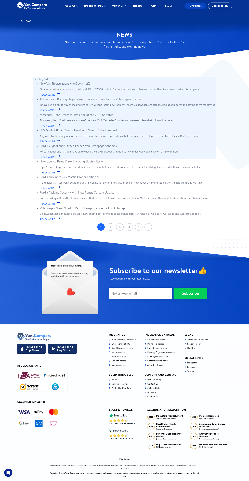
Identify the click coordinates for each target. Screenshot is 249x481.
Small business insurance (123, 348)
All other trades (155, 365)
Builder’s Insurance (156, 339)
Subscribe (190, 293)
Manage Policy (154, 379)
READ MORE (50, 94)
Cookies (191, 348)
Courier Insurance (120, 360)
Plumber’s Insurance (157, 344)
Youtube (191, 371)
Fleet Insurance (119, 356)
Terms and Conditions (197, 339)
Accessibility (153, 392)
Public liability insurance (124, 339)
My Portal (196, 5)
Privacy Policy (194, 344)
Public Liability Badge (122, 388)
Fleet (153, 6)
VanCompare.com (55, 465)
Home (114, 379)
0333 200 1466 (220, 5)
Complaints (152, 396)
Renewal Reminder (120, 384)
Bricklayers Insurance (157, 356)
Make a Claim (154, 388)
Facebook (192, 367)
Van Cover (119, 5)
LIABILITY (137, 6)
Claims (169, 6)
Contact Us (152, 384)
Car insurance (118, 365)
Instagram (192, 362)
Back (26, 21)
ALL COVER (71, 5)
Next (148, 227)
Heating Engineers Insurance (161, 352)
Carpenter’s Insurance (157, 360)
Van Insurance (118, 352)
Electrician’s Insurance (158, 348)
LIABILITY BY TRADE (95, 5)
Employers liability (121, 344)
